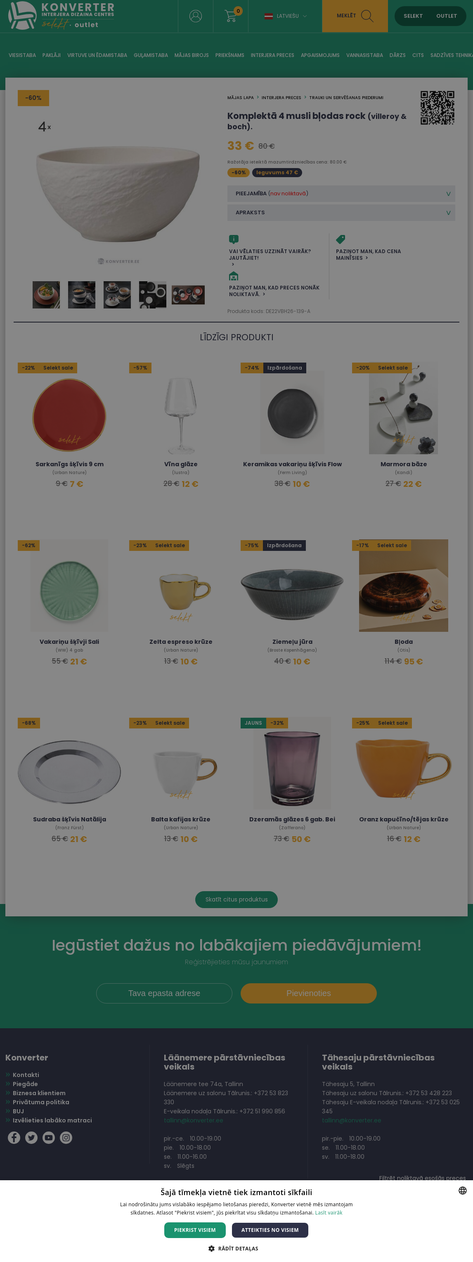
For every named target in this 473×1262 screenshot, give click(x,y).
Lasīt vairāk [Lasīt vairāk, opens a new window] (329, 1212)
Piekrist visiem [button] (195, 1230)
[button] (236, 1248)
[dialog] (236, 631)
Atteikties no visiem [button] (270, 1230)
